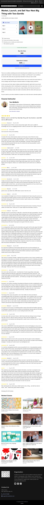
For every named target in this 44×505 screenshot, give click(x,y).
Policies (22, 503)
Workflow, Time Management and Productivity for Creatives (8, 461)
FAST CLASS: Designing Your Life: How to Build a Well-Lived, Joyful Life (32, 444)
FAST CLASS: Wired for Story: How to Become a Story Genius (31, 461)
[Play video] (31, 27)
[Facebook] (18, 484)
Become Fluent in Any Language (8, 443)
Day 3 (4, 32)
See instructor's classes (14, 111)
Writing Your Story (27, 410)
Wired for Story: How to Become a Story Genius (10, 426)
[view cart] (41, 1)
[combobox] (29, 6)
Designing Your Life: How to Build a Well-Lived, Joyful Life (32, 426)
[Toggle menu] (42, 6)
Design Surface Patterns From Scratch (10, 410)
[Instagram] (21, 484)
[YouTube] (15, 484)
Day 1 (4, 25)
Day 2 (4, 29)
